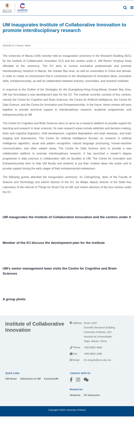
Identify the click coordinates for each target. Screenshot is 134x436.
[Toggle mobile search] (125, 7)
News (28, 45)
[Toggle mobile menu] (132, 7)
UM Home (11, 378)
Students (75, 395)
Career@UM (51, 378)
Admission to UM (30, 378)
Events (20, 45)
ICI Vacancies (92, 395)
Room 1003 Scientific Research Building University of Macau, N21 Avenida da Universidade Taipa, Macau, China (99, 332)
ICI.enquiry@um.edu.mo (97, 360)
